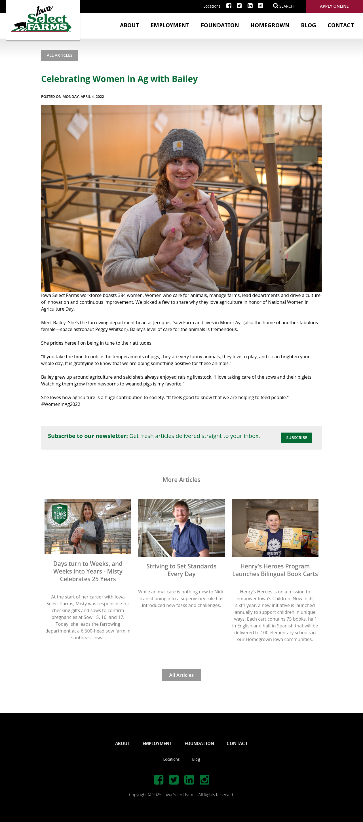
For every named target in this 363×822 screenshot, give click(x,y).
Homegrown (270, 25)
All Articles (59, 55)
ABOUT (122, 743)
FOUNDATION (199, 743)
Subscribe (296, 437)
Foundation (220, 25)
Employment (170, 25)
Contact (341, 25)
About (129, 25)
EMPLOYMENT (157, 743)
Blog (308, 25)
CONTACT (237, 743)
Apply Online (334, 6)
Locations (212, 6)
